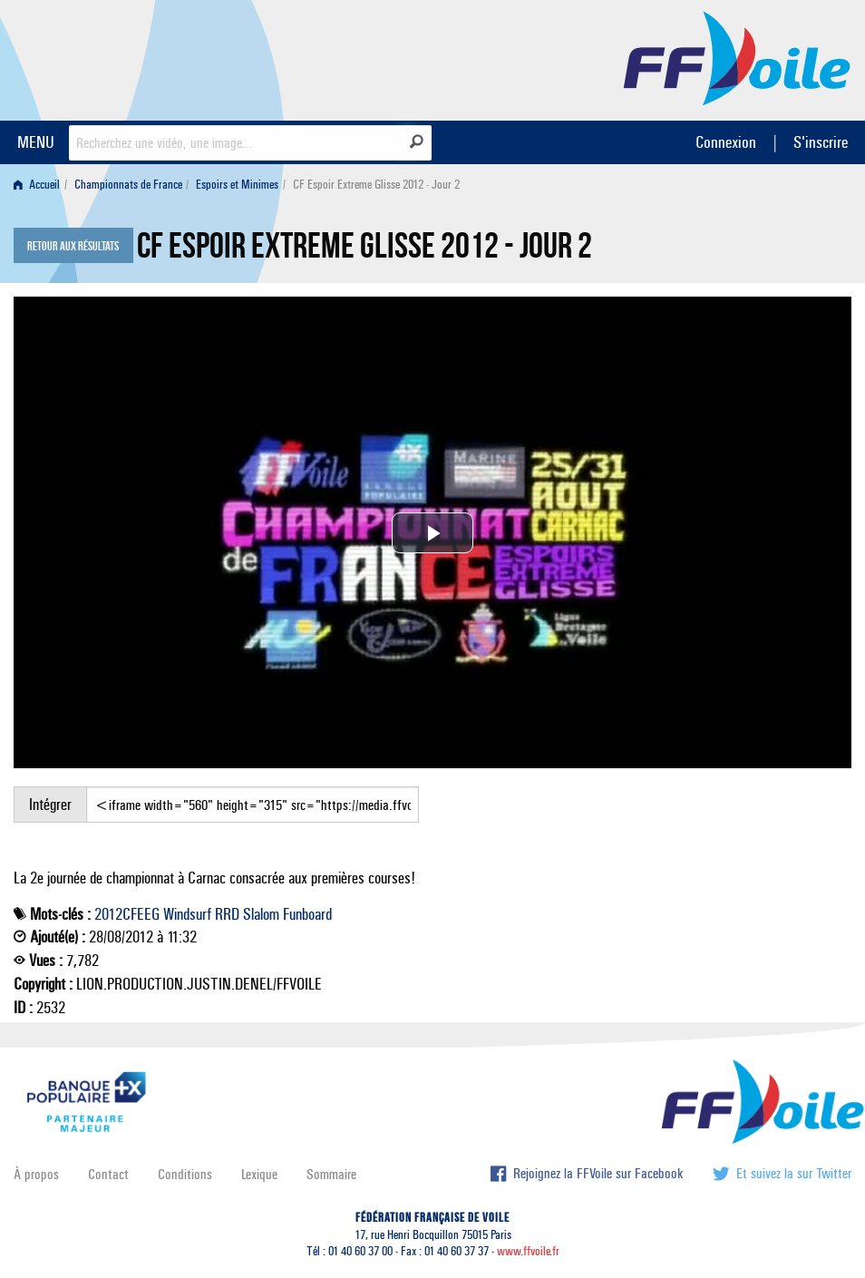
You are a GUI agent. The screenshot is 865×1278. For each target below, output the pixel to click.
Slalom (261, 914)
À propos (36, 1174)
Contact (108, 1174)
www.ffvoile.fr (528, 1251)
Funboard (307, 914)
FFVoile (737, 57)
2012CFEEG (127, 914)
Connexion (725, 142)
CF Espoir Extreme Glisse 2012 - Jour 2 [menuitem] (376, 184)
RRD (227, 914)
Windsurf (187, 914)
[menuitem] (40, 184)
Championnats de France (128, 184)
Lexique (259, 1174)
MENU (35, 142)
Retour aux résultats (73, 246)
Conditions (185, 1174)
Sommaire (331, 1174)
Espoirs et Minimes (237, 184)
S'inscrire (820, 142)
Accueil (37, 184)
